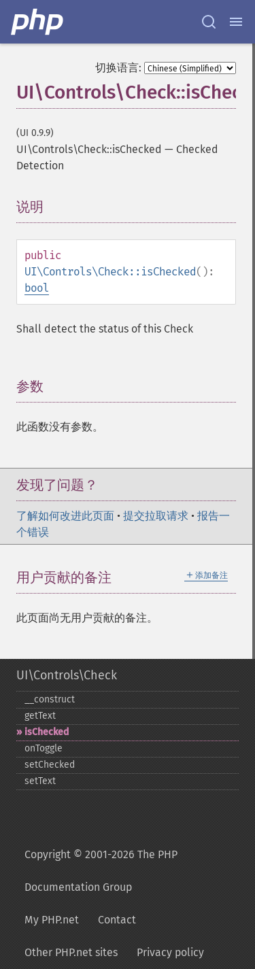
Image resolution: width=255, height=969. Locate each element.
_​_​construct (49, 699)
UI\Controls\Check (66, 675)
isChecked (46, 732)
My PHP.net (51, 919)
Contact (117, 919)
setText (40, 781)
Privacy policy (170, 952)
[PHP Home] (38, 22)
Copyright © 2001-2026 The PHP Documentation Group (100, 871)
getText (40, 715)
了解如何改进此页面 (65, 515)
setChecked (49, 764)
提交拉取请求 (155, 515)
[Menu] (236, 21)
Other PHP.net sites (71, 952)
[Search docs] (208, 21)
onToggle (43, 748)
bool (36, 288)
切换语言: (118, 67)
